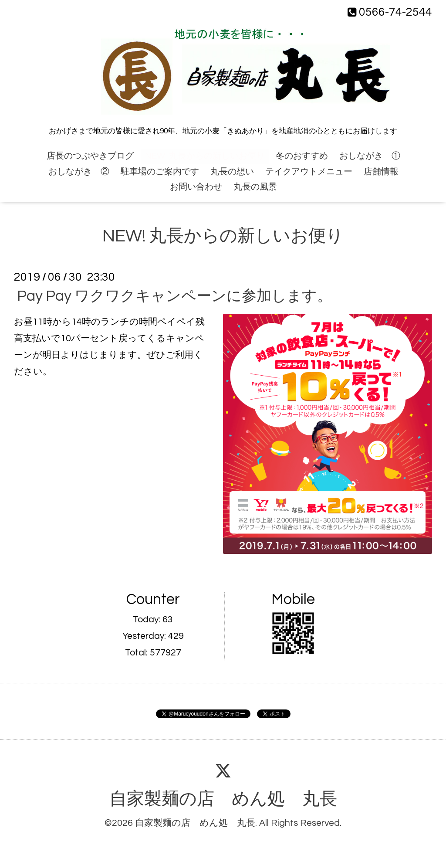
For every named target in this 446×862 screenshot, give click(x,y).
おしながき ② (78, 171)
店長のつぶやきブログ (90, 156)
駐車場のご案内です (160, 171)
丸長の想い (232, 171)
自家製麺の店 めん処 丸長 (223, 799)
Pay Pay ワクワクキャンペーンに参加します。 (174, 296)
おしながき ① (369, 156)
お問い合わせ (196, 187)
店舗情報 (381, 171)
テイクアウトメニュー (308, 171)
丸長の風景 (255, 187)
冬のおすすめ (302, 156)
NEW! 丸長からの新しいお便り (205, 156)
